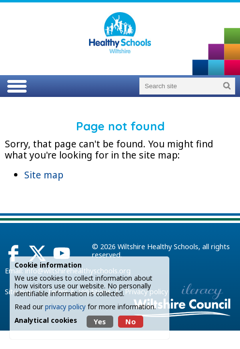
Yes (100, 321)
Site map (43, 174)
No (130, 321)
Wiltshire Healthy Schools (158, 246)
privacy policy (65, 306)
